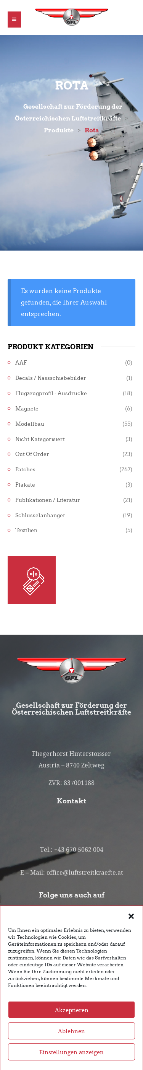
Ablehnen (71, 1041)
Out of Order (32, 454)
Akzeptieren (71, 1020)
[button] (131, 926)
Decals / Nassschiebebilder (50, 378)
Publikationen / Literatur (47, 500)
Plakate (25, 485)
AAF (21, 363)
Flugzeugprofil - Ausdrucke (51, 393)
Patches (25, 469)
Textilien (26, 530)
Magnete (27, 409)
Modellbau (29, 424)
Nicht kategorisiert (40, 439)
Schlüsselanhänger (40, 515)
